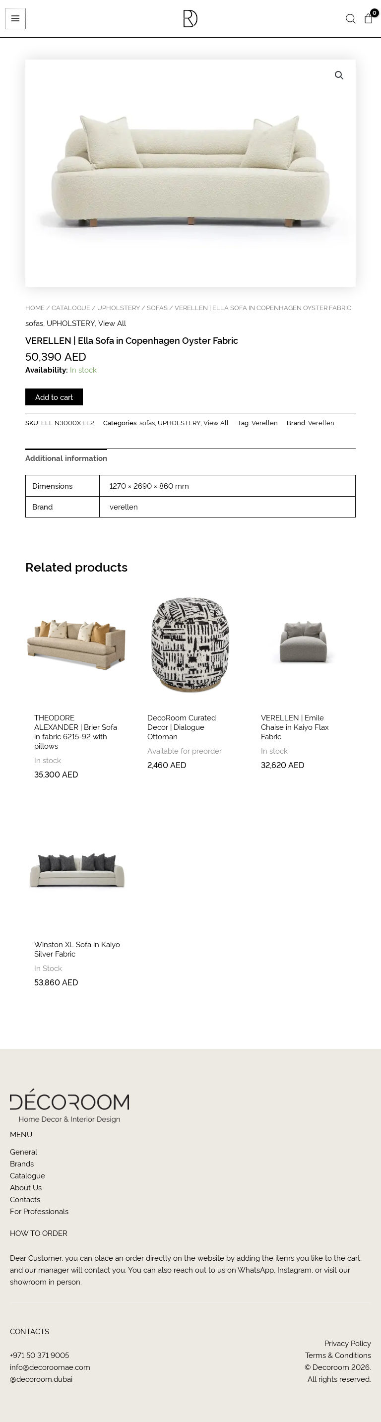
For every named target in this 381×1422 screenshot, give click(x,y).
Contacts (25, 1199)
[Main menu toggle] (15, 19)
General (23, 1151)
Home (35, 309)
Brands (22, 1163)
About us (26, 1187)
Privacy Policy (347, 1343)
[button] (351, 20)
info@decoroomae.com (50, 1366)
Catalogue (27, 1175)
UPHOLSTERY (118, 309)
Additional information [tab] (66, 459)
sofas (157, 309)
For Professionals (39, 1211)
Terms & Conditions (338, 1355)
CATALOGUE (71, 309)
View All (112, 325)
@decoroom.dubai (41, 1378)
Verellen (265, 424)
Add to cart (54, 398)
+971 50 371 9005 (39, 1355)
